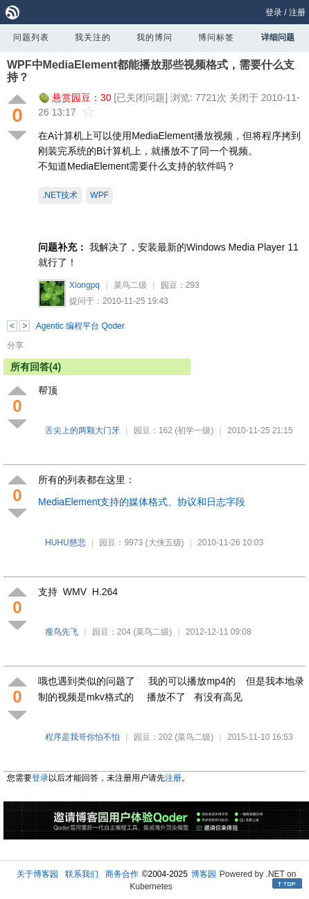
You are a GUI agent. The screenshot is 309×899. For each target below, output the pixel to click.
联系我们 (81, 874)
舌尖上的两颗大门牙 (82, 430)
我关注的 (93, 37)
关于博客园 (37, 874)
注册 (297, 12)
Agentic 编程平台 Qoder (80, 326)
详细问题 (277, 37)
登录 (273, 12)
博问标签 (216, 37)
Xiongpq (84, 285)
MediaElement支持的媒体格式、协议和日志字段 (142, 501)
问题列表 (31, 37)
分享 (15, 345)
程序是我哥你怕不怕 (82, 737)
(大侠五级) (164, 542)
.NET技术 (60, 195)
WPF (99, 195)
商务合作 (122, 874)
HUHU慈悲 (65, 542)
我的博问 (154, 37)
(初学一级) (194, 430)
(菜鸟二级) (152, 632)
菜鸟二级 (130, 285)
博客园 (203, 874)
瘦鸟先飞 (61, 632)
